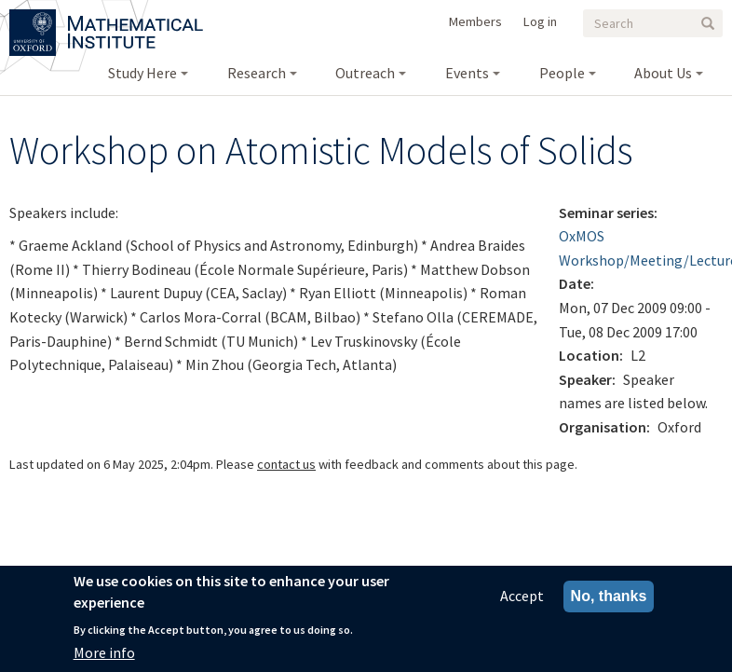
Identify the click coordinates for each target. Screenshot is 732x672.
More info (104, 657)
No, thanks (609, 602)
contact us (286, 464)
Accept (522, 601)
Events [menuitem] (467, 72)
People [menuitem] (562, 72)
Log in (540, 21)
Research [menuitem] (256, 72)
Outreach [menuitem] (365, 72)
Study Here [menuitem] (142, 72)
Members (475, 21)
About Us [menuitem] (663, 72)
